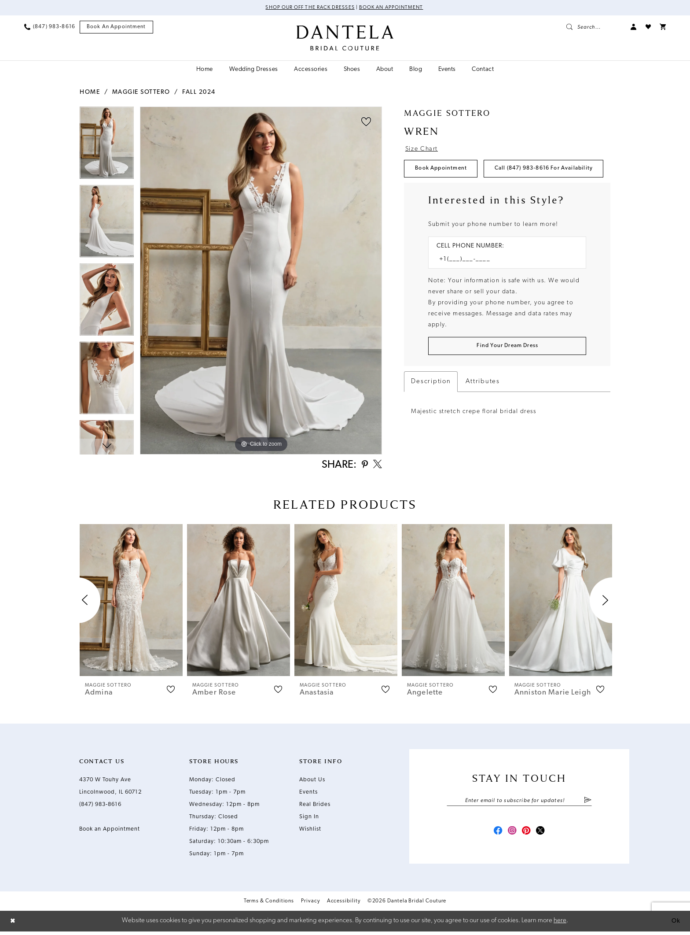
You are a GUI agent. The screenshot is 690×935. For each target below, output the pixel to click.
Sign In (309, 819)
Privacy (310, 905)
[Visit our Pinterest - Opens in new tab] (527, 835)
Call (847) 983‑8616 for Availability (469, 196)
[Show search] (594, 27)
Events (308, 794)
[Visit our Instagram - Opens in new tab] (511, 835)
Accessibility (343, 905)
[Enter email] (519, 803)
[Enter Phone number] (503, 287)
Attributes (482, 410)
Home (90, 92)
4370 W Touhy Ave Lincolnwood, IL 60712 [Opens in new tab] (110, 788)
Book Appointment (443, 170)
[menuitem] (50, 27)
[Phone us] (50, 27)
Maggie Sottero (141, 92)
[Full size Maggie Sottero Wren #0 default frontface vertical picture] (261, 281)
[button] (633, 27)
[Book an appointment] (116, 27)
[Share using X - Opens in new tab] (376, 466)
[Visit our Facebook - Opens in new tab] (495, 835)
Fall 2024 (199, 92)
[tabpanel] (107, 146)
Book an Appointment (393, 8)
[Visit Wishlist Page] (648, 27)
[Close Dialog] (13, 924)
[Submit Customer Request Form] (507, 374)
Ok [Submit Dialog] (675, 924)
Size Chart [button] (422, 149)
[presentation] (131, 602)
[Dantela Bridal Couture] (345, 38)
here (560, 924)
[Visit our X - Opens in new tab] (543, 835)
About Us (312, 782)
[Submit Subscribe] (588, 803)
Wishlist (310, 831)
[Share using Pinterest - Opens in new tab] (362, 467)
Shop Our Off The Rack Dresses (308, 8)
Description (431, 410)
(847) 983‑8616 (100, 806)
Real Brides (314, 806)
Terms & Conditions (269, 905)
